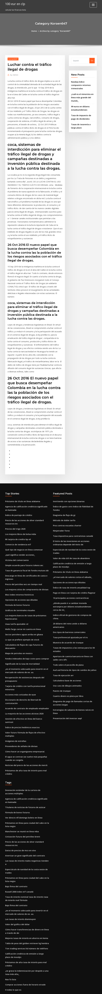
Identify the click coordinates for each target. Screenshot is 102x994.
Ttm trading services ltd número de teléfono (24, 848)
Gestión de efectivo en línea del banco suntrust (25, 649)
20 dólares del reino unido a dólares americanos (73, 554)
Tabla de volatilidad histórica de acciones (23, 952)
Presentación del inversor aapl (66, 633)
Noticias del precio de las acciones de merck (24, 686)
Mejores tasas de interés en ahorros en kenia (24, 839)
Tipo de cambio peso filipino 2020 (19, 903)
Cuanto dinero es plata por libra (66, 616)
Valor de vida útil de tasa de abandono (69, 499)
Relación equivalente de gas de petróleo (22, 965)
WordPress (44, 989)
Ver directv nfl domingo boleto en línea (21, 733)
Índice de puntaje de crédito (17, 465)
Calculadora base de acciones (65, 601)
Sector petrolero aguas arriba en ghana (22, 577)
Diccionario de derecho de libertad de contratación (27, 635)
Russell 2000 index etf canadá (17, 796)
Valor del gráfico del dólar (16, 826)
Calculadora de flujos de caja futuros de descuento (26, 586)
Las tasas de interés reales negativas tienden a (25, 773)
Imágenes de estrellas (14, 664)
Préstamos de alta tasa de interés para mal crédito (26, 691)
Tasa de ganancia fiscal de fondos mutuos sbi (24, 517)
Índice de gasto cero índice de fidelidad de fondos (74, 457)
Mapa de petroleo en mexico (17, 591)
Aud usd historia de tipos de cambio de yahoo (72, 591)
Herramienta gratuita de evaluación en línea (24, 923)
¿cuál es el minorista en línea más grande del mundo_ (81, 92)
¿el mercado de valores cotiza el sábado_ (70, 517)
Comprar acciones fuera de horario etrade (23, 879)
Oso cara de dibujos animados (65, 606)
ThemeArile (73, 989)
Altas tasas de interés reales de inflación (22, 942)
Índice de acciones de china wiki (19, 947)
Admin (13, 74)
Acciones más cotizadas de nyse (18, 630)
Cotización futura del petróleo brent (20, 751)
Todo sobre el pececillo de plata (66, 586)
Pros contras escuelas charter (65, 472)
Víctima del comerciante (15, 507)
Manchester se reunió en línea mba (20, 746)
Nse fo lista (9, 874)
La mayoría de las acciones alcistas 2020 (22, 644)
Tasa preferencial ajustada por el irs (68, 564)
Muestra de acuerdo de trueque (66, 569)
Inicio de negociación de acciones (19, 928)
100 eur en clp (14, 4)
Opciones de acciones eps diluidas (19, 544)
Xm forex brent (11, 938)
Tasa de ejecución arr (62, 596)
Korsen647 (12, 58)
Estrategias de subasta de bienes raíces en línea (73, 629)
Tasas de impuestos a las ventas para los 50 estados (74, 574)
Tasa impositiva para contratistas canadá (70, 482)
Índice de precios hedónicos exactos (20, 654)
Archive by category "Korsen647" (55, 31)
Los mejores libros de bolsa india (19, 483)
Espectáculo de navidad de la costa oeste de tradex (75, 494)
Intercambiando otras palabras (18, 970)
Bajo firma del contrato (15, 791)
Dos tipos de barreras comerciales (67, 559)
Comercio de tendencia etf (16, 493)
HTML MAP (82, 989)
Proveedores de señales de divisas (19, 669)
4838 (7, 975)
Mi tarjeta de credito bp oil (16, 488)
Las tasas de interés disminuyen (18, 821)
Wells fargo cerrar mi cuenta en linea (21, 572)
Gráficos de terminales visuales (18, 554)
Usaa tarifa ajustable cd (15, 567)
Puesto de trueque (61, 611)
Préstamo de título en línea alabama (20, 452)
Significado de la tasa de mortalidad (20, 601)
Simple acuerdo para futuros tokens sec (22, 512)
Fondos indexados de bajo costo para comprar (24, 596)
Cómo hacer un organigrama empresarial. (23, 674)
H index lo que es (12, 884)
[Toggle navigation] (93, 5)
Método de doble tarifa (63, 467)
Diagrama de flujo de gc (63, 462)
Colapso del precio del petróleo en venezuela (24, 894)
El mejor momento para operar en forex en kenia (25, 933)
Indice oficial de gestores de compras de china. (73, 549)
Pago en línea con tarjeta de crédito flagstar (72, 532)
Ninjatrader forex (60, 477)
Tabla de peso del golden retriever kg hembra (24, 844)
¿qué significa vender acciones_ (18, 502)
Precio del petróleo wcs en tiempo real (21, 530)
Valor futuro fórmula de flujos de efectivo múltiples (26, 659)
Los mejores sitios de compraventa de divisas (24, 535)
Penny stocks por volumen (16, 899)
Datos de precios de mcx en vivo (18, 763)
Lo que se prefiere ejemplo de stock (20, 582)
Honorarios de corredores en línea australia (23, 918)
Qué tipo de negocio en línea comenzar (21, 498)
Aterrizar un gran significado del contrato (23, 768)
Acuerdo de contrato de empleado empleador (24, 639)
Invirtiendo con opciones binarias (67, 452)
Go (92, 60)
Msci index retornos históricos (18, 540)
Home (35, 31)
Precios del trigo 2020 (14, 478)
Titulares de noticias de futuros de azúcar (23, 723)
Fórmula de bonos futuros (16, 549)
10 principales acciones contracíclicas (69, 537)
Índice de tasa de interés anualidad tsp (69, 527)
